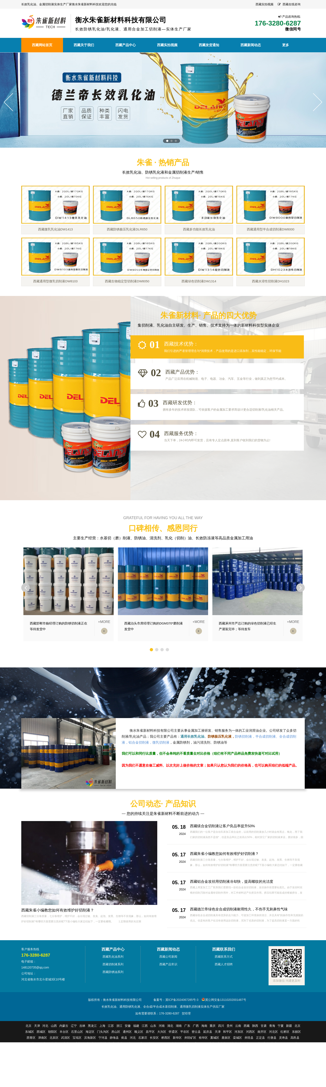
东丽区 (296, 1054)
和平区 (227, 1054)
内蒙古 (63, 1048)
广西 (196, 1048)
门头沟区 (103, 1054)
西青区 (31, 1059)
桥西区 (165, 1059)
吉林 (82, 1048)
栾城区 (237, 1059)
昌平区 (150, 1054)
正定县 (260, 1059)
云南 (238, 1048)
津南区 (42, 1059)
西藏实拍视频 (264, 4)
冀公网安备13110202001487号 (225, 1022)
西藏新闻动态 (168, 971)
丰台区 (64, 1054)
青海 (272, 1048)
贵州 (230, 1048)
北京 (28, 1048)
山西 (54, 1048)
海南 (204, 1048)
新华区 (177, 1059)
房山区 (115, 1054)
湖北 (170, 1048)
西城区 (41, 1054)
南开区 (261, 1054)
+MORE (104, 644)
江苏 (111, 1048)
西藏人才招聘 (224, 986)
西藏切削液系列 (113, 986)
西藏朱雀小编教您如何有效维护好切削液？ (57, 932)
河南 (162, 1048)
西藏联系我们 (223, 971)
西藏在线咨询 (291, 4)
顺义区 (138, 1054)
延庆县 (207, 1054)
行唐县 (271, 1059)
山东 (153, 1048)
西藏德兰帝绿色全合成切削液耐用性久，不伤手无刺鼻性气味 (241, 931)
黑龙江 (92, 1048)
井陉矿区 (190, 1059)
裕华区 (203, 1059)
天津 (37, 1048)
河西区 (250, 1054)
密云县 (196, 1054)
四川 (221, 1048)
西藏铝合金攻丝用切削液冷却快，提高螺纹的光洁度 (234, 903)
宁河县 (103, 1059)
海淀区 (90, 1054)
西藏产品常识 (168, 986)
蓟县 (124, 1059)
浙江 (119, 1048)
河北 (45, 1048)
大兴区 (161, 1054)
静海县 (114, 1059)
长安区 (154, 1059)
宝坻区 (77, 1059)
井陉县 (248, 1059)
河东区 (238, 1054)
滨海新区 (90, 1059)
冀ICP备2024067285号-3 (182, 1022)
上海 (102, 1048)
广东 (187, 1048)
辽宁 (74, 1048)
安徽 (128, 1048)
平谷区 (184, 1054)
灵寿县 (283, 1059)
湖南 (179, 1048)
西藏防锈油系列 (113, 994)
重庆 (213, 1048)
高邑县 (294, 1059)
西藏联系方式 (224, 978)
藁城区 (214, 1059)
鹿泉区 (226, 1059)
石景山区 (77, 1054)
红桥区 (284, 1054)
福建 (136, 1048)
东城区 (29, 1054)
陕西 (255, 1048)
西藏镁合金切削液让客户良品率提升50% (224, 848)
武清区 (65, 1059)
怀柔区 (173, 1054)
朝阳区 (52, 1054)
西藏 (247, 1048)
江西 (145, 1048)
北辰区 (54, 1059)
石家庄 (142, 1059)
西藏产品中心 (113, 971)
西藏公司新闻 (168, 978)
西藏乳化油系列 (113, 978)
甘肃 (264, 1048)
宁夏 (281, 1048)
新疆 (289, 1048)
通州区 (127, 1054)
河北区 (273, 1054)
